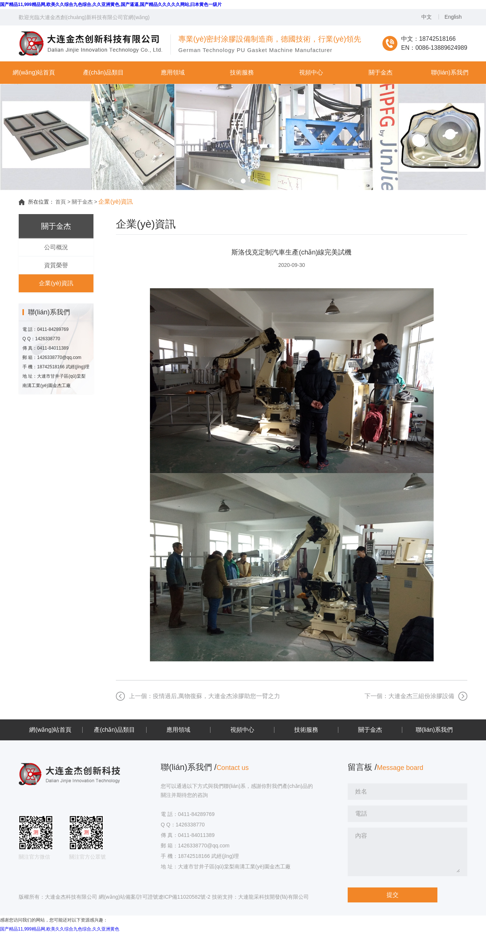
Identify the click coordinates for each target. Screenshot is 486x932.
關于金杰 (370, 730)
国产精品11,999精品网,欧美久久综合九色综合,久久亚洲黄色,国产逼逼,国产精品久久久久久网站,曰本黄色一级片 (111, 4)
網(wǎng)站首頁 (50, 730)
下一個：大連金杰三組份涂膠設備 (409, 696)
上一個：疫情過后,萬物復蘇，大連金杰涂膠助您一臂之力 (204, 696)
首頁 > (62, 202)
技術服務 (306, 730)
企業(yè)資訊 (56, 283)
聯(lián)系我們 (434, 730)
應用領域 (178, 730)
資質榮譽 (56, 265)
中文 (426, 16)
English (453, 16)
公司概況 (56, 247)
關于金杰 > (84, 202)
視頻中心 (242, 730)
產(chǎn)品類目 (114, 730)
